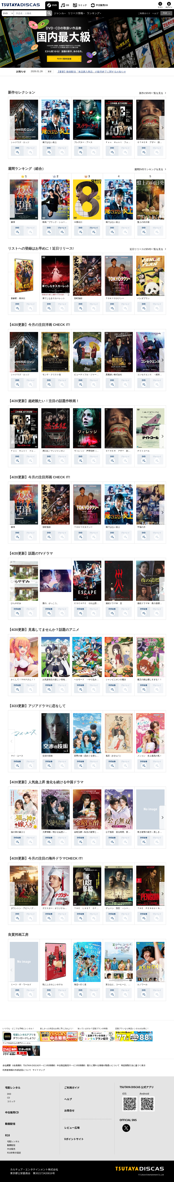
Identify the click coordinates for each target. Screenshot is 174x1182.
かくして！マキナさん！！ (23, 679)
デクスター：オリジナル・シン (56, 908)
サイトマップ (39, 1069)
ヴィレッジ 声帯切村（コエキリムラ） (92, 451)
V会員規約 (17, 1065)
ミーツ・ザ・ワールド (21, 984)
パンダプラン (143, 298)
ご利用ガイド (144, 13)
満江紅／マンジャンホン (53, 451)
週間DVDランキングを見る (149, 169)
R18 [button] (165, 13)
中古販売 (11, 1148)
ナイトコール (143, 451)
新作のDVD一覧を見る (151, 93)
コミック (82, 5)
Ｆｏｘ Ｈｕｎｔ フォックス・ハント (124, 142)
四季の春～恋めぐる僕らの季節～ (89, 756)
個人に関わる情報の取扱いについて (103, 1065)
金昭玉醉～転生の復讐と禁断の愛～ (90, 832)
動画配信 (10, 1123)
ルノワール (142, 984)
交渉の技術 (47, 756)
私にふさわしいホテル (52, 984)
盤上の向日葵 (143, 222)
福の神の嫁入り (18, 832)
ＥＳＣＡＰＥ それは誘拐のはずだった (92, 603)
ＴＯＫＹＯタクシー (115, 298)
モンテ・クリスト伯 (51, 374)
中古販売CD (102, 5)
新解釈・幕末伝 (18, 298)
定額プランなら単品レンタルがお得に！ (132, 1028)
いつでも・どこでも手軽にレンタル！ (18, 1028)
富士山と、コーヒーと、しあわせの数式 (124, 984)
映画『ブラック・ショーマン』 (56, 222)
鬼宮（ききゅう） (114, 756)
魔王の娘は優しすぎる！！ (149, 679)
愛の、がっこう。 (50, 603)
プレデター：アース (83, 142)
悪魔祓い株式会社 (114, 374)
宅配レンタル (13, 1141)
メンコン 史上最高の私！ (149, 756)
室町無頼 (78, 298)
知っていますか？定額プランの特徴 (93, 1028)
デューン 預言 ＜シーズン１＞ (121, 908)
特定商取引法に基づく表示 (133, 1065)
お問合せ (69, 1110)
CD (67, 5)
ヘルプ (155, 13)
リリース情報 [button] (75, 13)
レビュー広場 (72, 1127)
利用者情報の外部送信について (17, 1069)
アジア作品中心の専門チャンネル (17, 1043)
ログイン (169, 7)
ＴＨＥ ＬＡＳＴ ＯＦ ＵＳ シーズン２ (94, 908)
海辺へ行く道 (80, 984)
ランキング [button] (93, 13)
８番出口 (78, 222)
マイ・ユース (17, 756)
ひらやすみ (16, 603)
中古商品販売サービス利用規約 (71, 1065)
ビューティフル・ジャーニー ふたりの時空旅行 (96, 374)
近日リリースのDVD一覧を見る (147, 249)
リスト (160, 7)
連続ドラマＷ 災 (114, 603)
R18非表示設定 (14, 1152)
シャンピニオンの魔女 (116, 679)
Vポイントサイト (74, 1139)
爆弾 (13, 222)
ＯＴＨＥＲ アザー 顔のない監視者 (154, 142)
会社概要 (7, 1065)
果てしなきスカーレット (53, 298)
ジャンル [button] (59, 13)
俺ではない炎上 (49, 142)
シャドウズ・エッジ (20, 142)
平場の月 (141, 527)
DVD (54, 5)
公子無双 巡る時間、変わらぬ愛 (121, 832)
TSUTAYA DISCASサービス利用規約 (39, 1065)
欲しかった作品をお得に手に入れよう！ (57, 1028)
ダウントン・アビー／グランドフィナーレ (30, 908)
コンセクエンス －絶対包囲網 (151, 374)
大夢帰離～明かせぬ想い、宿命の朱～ (59, 832)
